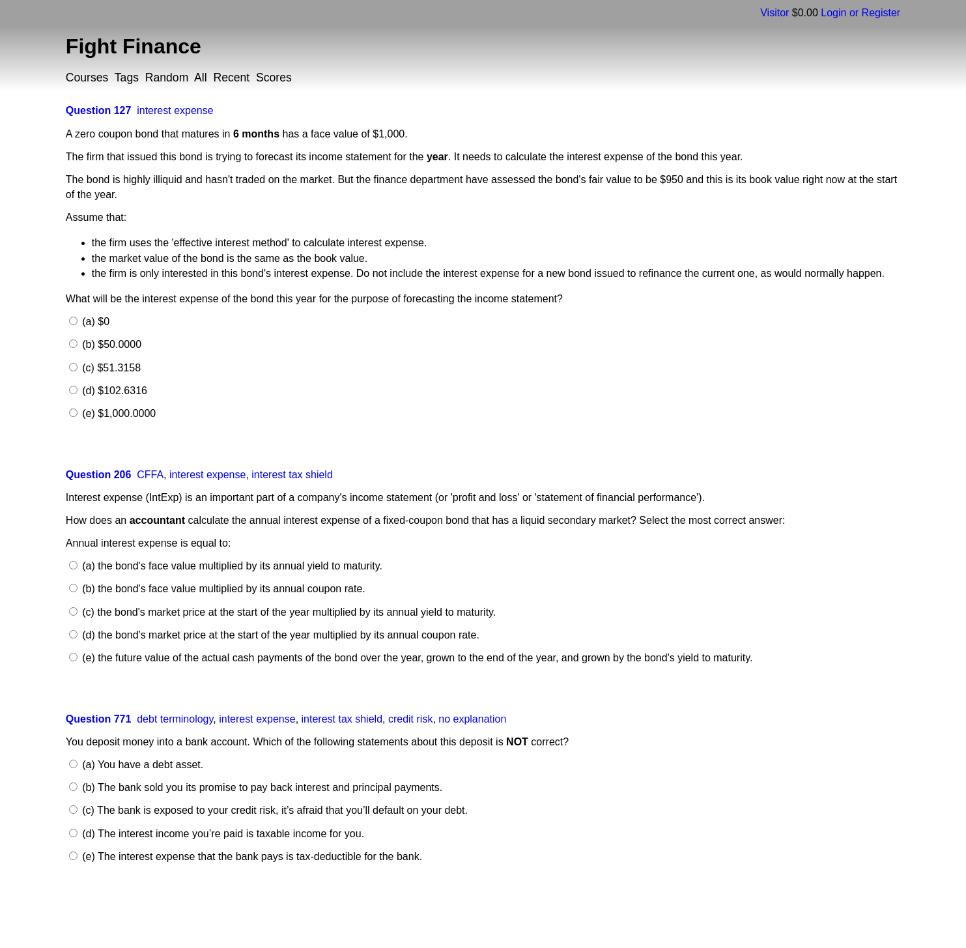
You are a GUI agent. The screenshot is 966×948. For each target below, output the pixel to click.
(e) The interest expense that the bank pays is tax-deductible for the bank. (250, 856)
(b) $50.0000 (110, 344)
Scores (274, 77)
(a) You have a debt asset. (141, 764)
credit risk (410, 719)
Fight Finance (133, 46)
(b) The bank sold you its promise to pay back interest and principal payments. (260, 787)
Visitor (774, 12)
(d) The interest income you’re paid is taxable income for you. (221, 833)
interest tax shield (292, 474)
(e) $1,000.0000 (117, 413)
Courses (87, 77)
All (200, 77)
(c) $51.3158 (110, 367)
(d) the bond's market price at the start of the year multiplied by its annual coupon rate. (279, 634)
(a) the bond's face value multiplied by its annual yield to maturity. (230, 565)
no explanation (472, 719)
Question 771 (98, 719)
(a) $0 (94, 321)
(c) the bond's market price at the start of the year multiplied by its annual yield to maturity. (287, 612)
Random (167, 77)
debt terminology (175, 719)
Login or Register (860, 12)
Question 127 (98, 110)
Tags (127, 77)
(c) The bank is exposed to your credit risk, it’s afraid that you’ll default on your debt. (273, 810)
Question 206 (98, 474)
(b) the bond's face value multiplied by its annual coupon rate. (222, 588)
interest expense (175, 110)
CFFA (150, 474)
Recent (231, 77)
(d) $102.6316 (113, 390)
